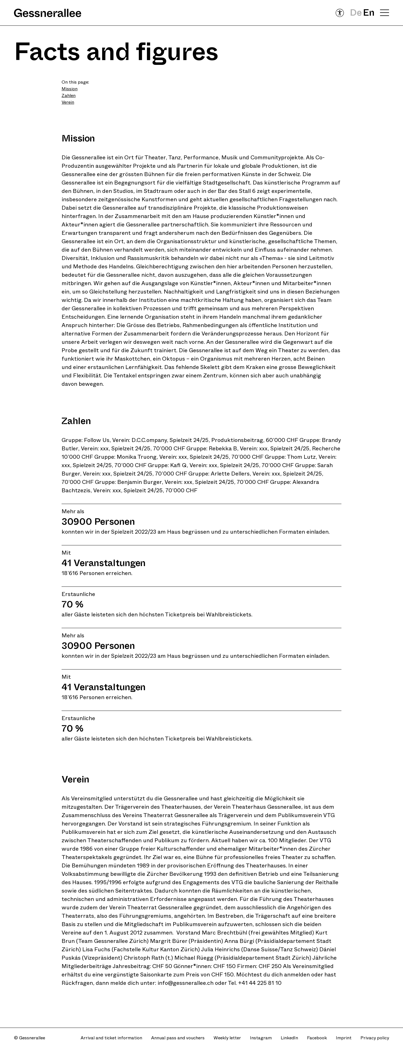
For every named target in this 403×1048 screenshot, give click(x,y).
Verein (68, 102)
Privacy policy (374, 1038)
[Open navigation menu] (384, 12)
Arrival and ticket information (111, 1038)
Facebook (317, 1038)
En (368, 13)
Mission (70, 89)
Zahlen (69, 95)
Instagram (261, 1038)
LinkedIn (289, 1038)
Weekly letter (227, 1038)
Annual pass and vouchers (178, 1038)
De (356, 13)
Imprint (344, 1038)
